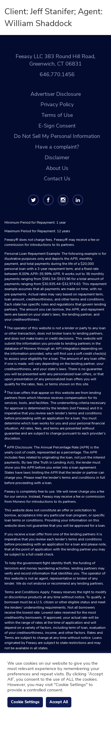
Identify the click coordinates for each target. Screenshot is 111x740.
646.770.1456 (57, 74)
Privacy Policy (57, 104)
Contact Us (57, 178)
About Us (57, 168)
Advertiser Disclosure (55, 94)
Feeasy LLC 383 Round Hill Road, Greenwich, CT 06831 (55, 60)
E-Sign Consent (56, 125)
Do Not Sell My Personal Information (57, 136)
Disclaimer (57, 157)
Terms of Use (57, 115)
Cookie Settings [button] (25, 702)
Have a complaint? (57, 146)
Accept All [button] (58, 702)
